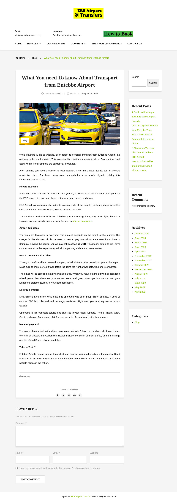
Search (135, 77)
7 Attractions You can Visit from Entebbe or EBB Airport (143, 152)
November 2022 (143, 260)
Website (94, 452)
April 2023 (140, 251)
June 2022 (140, 283)
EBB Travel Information (107, 43)
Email (56, 452)
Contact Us (134, 43)
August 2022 (141, 274)
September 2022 (143, 269)
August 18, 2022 (90, 93)
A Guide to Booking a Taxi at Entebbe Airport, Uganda (144, 116)
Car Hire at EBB (55, 43)
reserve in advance (82, 221)
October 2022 (142, 265)
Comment (21, 423)
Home (18, 43)
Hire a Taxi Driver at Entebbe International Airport (143, 139)
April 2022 (140, 291)
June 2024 (140, 238)
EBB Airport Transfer (80, 496)
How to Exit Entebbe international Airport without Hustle (142, 166)
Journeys (77, 43)
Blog (34, 58)
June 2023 (140, 247)
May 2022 (140, 287)
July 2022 (140, 278)
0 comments (25, 376)
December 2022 (143, 256)
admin (59, 93)
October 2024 (142, 233)
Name (19, 452)
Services (32, 43)
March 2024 (141, 242)
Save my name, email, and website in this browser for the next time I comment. (60, 468)
